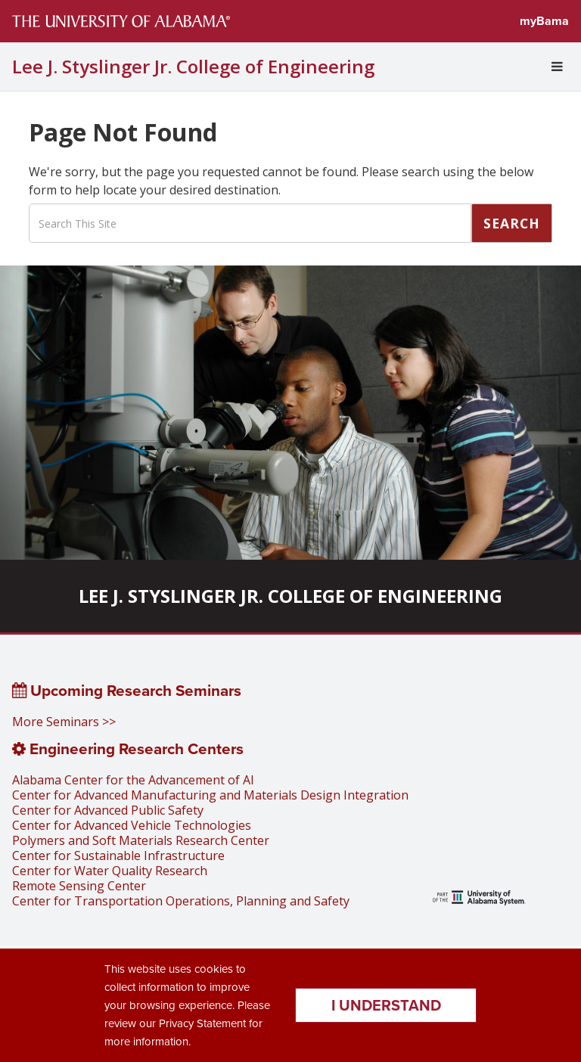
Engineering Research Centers (128, 749)
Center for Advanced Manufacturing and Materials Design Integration (210, 795)
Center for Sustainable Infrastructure (118, 855)
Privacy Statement (202, 1023)
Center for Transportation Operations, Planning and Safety (181, 901)
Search (511, 223)
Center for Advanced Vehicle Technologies (131, 825)
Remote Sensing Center (79, 885)
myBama (544, 21)
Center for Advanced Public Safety (108, 810)
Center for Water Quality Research (109, 870)
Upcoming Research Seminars (126, 690)
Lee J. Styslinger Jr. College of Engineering (193, 66)
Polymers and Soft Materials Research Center (140, 840)
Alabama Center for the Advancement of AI (133, 780)
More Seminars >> (64, 721)
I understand (386, 1005)
